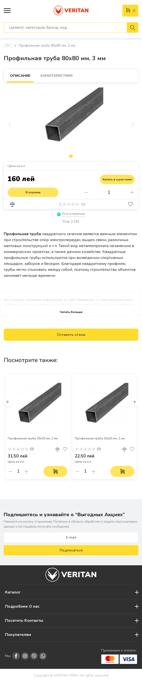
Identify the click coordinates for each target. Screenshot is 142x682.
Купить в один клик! (117, 179)
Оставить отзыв (71, 334)
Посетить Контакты (24, 620)
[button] (8, 402)
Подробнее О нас (22, 606)
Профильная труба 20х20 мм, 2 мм (100, 438)
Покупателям (18, 634)
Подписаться (71, 550)
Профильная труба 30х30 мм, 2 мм (33, 438)
